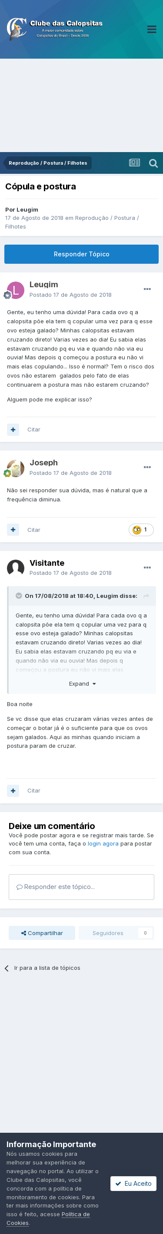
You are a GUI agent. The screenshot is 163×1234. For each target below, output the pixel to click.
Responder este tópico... (56, 886)
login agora (103, 843)
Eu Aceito (133, 1183)
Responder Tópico (82, 254)
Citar (33, 429)
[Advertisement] (81, 105)
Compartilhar (42, 932)
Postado (71, 294)
